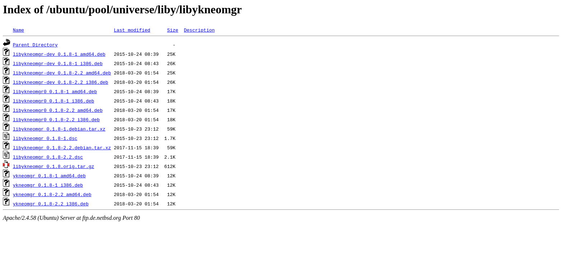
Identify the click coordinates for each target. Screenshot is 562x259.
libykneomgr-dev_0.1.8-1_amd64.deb (59, 54)
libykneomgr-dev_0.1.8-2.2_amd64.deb (62, 72)
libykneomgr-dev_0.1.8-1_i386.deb (58, 63)
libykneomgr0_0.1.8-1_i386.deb (53, 100)
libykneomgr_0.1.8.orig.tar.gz (53, 166)
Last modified (132, 30)
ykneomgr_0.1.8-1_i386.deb (48, 185)
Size (172, 30)
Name (18, 30)
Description (199, 30)
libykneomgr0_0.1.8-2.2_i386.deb (56, 119)
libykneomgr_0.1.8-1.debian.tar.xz (59, 129)
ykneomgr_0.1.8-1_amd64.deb (49, 175)
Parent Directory (35, 44)
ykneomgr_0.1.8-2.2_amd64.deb (52, 194)
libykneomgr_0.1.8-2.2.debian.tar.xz (62, 147)
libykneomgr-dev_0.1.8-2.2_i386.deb (60, 82)
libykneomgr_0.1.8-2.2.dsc (48, 157)
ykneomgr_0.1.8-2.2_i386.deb (51, 203)
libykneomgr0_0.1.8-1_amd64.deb (55, 91)
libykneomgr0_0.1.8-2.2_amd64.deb (58, 110)
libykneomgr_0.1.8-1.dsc (45, 138)
